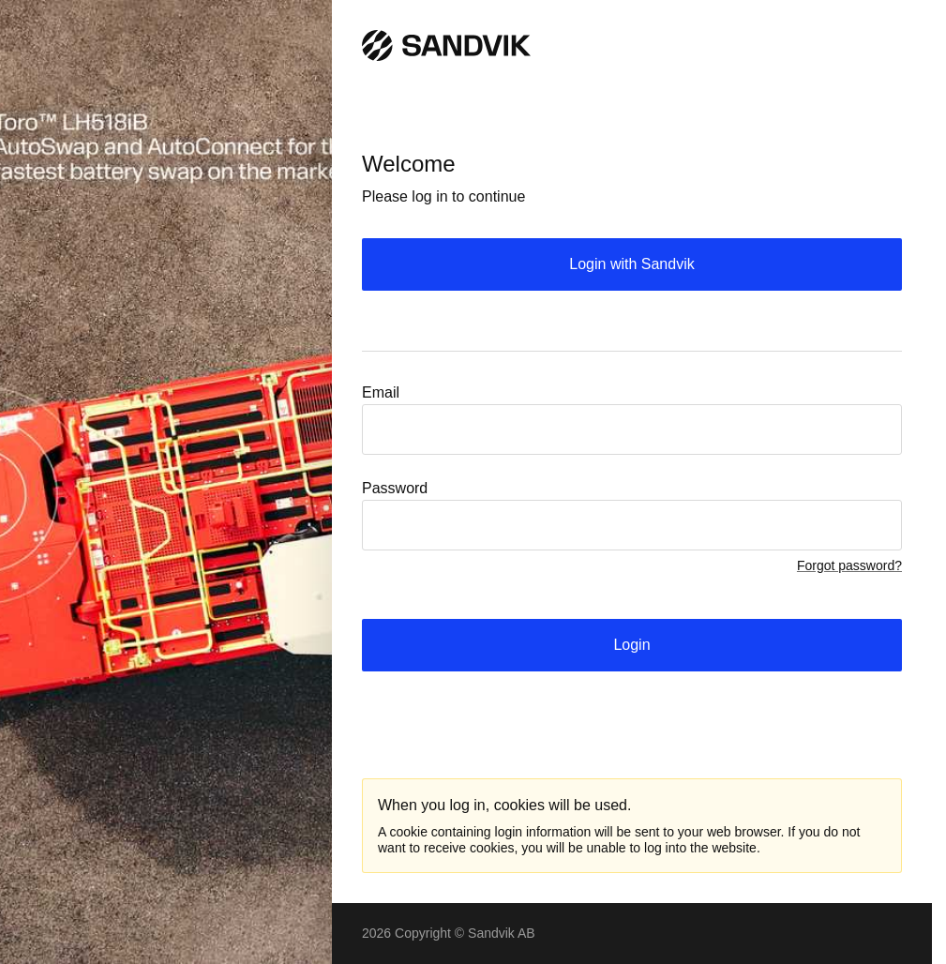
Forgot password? (849, 565)
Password (395, 488)
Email (380, 392)
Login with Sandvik (631, 264)
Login (631, 645)
